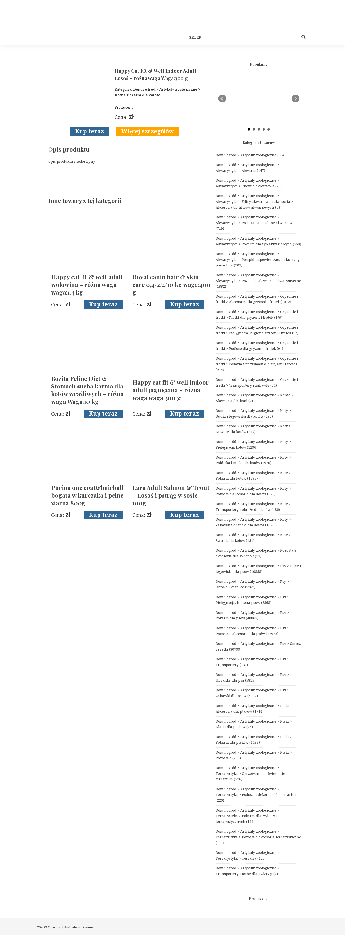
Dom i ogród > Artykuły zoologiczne (251, 155)
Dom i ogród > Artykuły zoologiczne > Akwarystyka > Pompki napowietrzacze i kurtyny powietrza (258, 259)
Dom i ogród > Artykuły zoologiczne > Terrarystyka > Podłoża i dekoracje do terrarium (257, 794)
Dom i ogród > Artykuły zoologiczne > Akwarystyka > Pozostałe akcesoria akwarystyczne (258, 280)
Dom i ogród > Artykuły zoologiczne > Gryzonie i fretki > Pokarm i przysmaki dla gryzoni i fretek (257, 364)
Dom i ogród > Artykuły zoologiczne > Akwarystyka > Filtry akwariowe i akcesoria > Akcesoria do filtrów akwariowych (254, 201)
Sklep (195, 37)
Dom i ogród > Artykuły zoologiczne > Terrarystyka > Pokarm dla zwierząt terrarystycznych (247, 816)
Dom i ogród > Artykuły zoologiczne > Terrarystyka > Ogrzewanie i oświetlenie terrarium (250, 773)
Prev (222, 99)
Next (295, 99)
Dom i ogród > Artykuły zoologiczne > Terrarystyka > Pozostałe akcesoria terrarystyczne (258, 837)
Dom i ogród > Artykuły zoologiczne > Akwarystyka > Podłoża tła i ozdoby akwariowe (255, 222)
